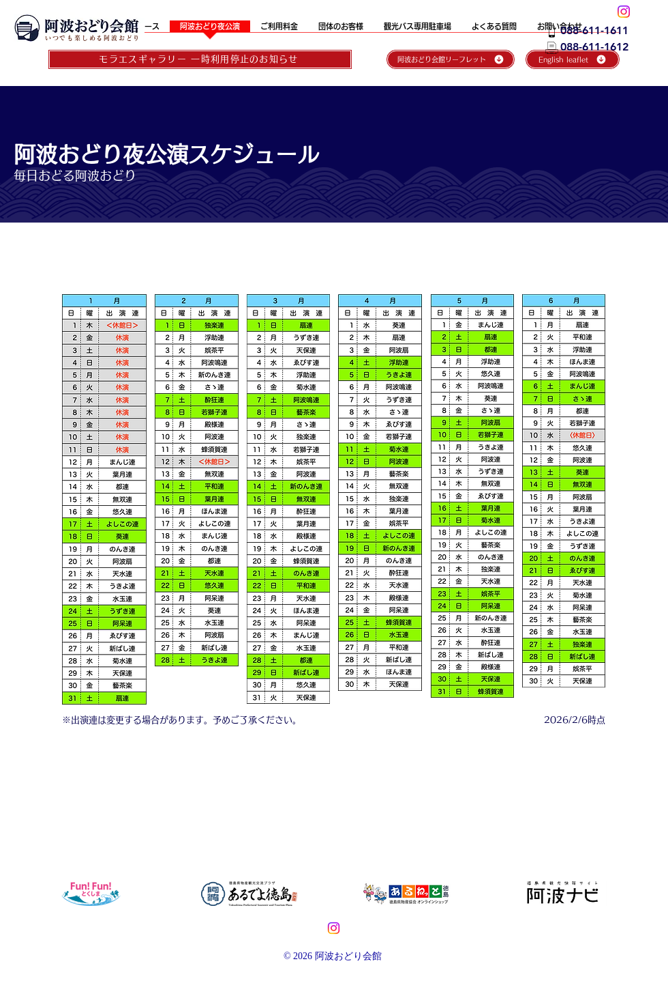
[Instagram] (333, 928)
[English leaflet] (572, 59)
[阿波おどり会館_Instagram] (624, 11)
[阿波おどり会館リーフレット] (450, 59)
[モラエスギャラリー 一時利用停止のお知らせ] (200, 59)
